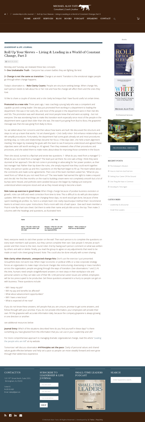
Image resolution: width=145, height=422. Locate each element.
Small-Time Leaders (117, 210)
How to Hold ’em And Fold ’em (121, 171)
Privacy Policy (99, 420)
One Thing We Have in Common (121, 182)
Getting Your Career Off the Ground (123, 176)
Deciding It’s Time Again (118, 187)
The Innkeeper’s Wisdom (119, 166)
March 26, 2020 (11, 62)
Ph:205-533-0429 (9, 389)
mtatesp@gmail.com (14, 392)
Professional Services (124, 148)
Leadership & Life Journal (18, 47)
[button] (114, 19)
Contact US (7, 386)
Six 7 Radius (91, 420)
